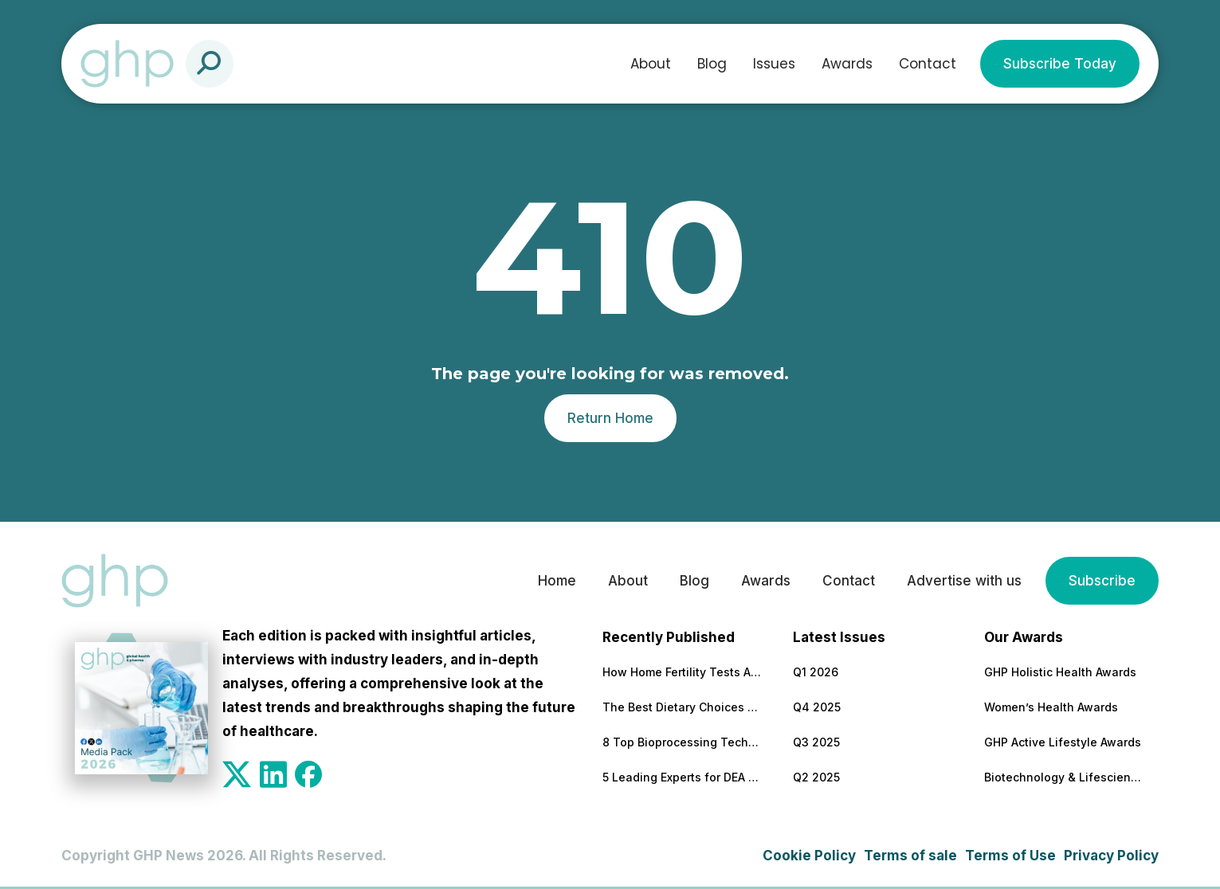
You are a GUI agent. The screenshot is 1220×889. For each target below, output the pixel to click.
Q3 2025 (816, 742)
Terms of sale (910, 856)
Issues (774, 63)
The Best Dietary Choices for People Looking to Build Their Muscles (682, 707)
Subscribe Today (1059, 64)
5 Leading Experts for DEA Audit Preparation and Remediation (682, 777)
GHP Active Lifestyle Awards (1062, 742)
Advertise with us (964, 581)
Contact (927, 63)
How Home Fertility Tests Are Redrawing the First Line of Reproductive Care (682, 672)
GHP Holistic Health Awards (1060, 672)
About (650, 63)
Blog (712, 63)
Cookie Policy (809, 856)
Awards (847, 63)
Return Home (610, 418)
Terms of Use (1010, 856)
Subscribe (1102, 581)
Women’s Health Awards (1051, 707)
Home (557, 581)
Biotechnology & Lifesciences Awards (1064, 777)
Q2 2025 (816, 777)
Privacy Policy (1111, 856)
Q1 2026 (815, 672)
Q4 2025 (817, 707)
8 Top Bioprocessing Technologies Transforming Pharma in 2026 (682, 742)
